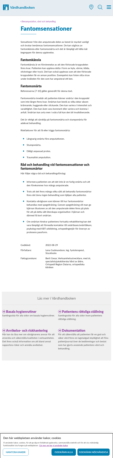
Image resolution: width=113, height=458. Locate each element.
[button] (91, 8)
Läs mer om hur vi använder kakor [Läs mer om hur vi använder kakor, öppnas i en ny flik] (53, 446)
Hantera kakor (15, 453)
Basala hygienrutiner (21, 312)
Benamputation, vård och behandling (39, 21)
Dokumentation (73, 330)
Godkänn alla (64, 453)
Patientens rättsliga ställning (83, 312)
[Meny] (109, 7)
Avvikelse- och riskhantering (27, 330)
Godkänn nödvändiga (93, 453)
